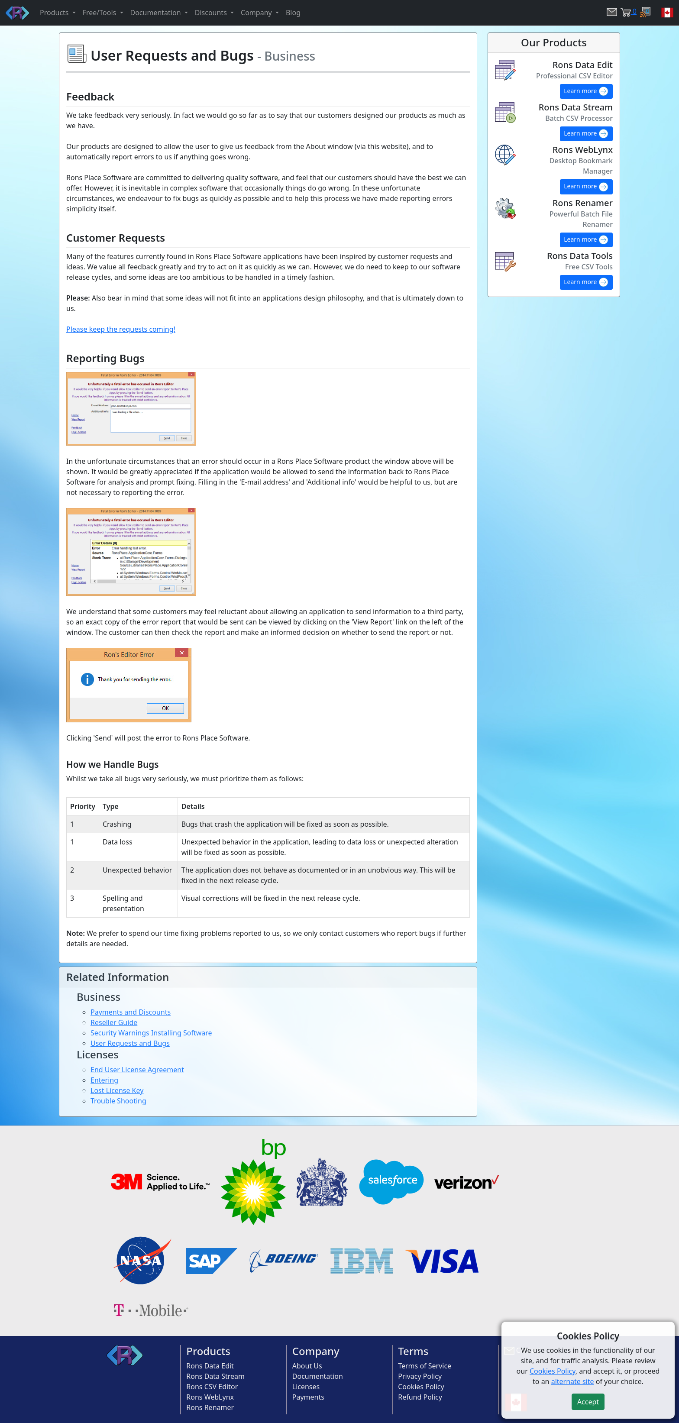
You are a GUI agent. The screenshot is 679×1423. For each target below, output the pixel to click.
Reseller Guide (114, 1022)
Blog (293, 12)
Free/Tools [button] (100, 12)
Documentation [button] (156, 12)
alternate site (572, 1381)
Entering (104, 1080)
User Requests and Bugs (130, 1043)
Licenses (306, 1386)
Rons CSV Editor (212, 1386)
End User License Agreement (137, 1069)
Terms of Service (424, 1366)
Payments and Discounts (131, 1012)
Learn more (586, 91)
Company (316, 1351)
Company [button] (257, 12)
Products (208, 1351)
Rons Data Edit (210, 1366)
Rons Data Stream (215, 1376)
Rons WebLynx (210, 1397)
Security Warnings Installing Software (151, 1033)
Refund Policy (420, 1397)
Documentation (317, 1376)
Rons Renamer (210, 1407)
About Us (307, 1366)
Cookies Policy (421, 1386)
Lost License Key (117, 1090)
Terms (413, 1351)
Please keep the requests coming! (120, 329)
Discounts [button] (212, 12)
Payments (308, 1397)
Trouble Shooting (118, 1101)
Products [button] (55, 12)
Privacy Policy (420, 1376)
